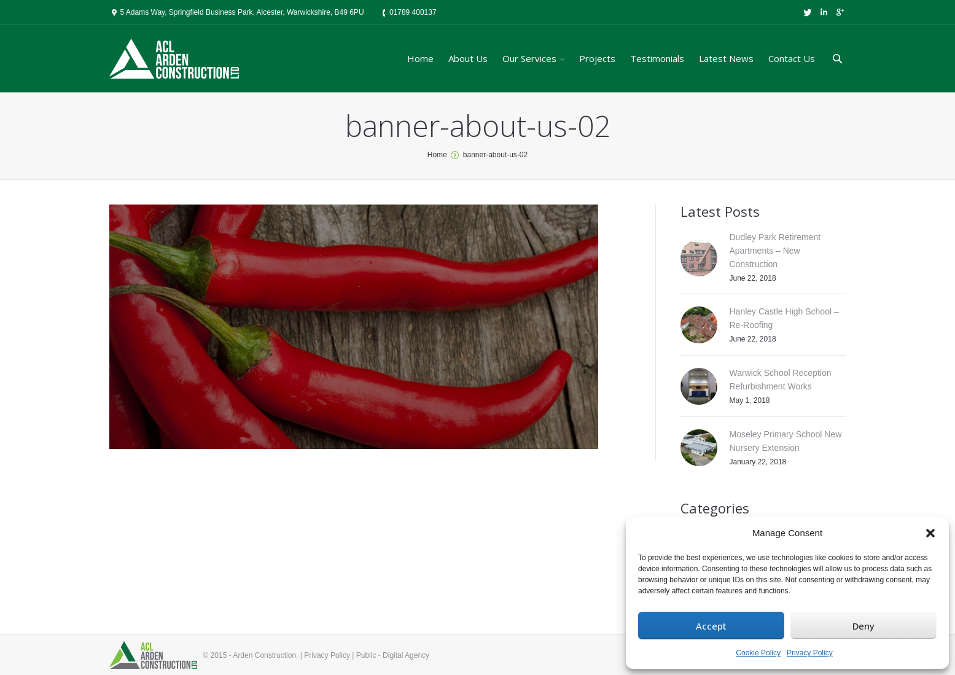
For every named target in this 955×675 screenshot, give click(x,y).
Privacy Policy (810, 653)
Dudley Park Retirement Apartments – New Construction (775, 250)
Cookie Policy (758, 653)
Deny (863, 626)
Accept (711, 626)
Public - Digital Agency (392, 655)
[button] (930, 533)
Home (437, 154)
